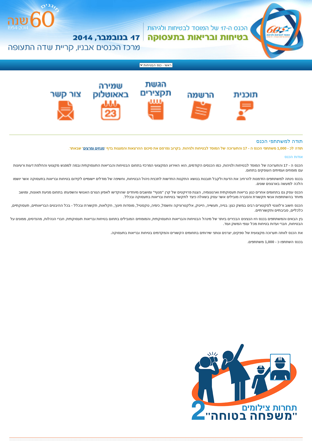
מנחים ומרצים (93, 148)
